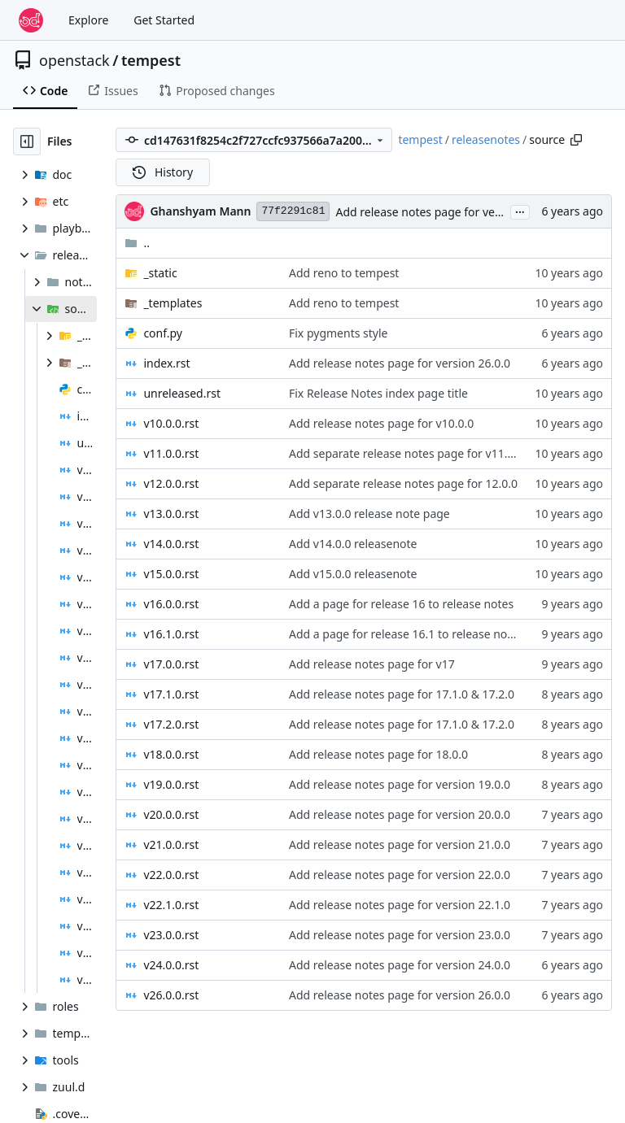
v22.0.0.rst (171, 874)
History (163, 172)
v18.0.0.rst (171, 754)
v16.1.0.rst (171, 634)
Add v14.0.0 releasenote (353, 543)
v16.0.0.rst (171, 604)
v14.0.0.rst (171, 543)
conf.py (162, 333)
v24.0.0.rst (171, 965)
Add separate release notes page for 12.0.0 (403, 483)
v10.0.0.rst (171, 423)
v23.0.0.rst (171, 934)
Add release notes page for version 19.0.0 (399, 784)
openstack (74, 60)
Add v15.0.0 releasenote (353, 573)
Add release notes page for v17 (372, 664)
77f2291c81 (293, 211)
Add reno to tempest (344, 273)
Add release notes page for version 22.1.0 (399, 904)
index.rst (166, 363)
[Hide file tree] (27, 141)
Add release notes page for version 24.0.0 (399, 965)
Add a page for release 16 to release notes (401, 604)
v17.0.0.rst (171, 664)
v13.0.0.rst (171, 513)
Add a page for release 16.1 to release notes (406, 634)
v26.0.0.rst (171, 995)
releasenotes (486, 139)
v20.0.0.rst (171, 814)
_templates (172, 303)
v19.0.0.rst (171, 784)
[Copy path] (576, 140)
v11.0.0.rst (171, 453)
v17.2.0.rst (171, 724)
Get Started (163, 20)
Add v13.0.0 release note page (369, 513)
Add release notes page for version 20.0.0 (399, 814)
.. (137, 242)
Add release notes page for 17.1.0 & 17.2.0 (401, 694)
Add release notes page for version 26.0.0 (446, 212)
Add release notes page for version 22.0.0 (399, 874)
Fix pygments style (338, 333)
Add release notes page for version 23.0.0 (399, 934)
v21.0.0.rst (171, 844)
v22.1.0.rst (171, 904)
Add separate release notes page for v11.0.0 (406, 453)
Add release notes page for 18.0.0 (378, 754)
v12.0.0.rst (171, 483)
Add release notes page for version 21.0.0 (399, 844)
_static (160, 273)
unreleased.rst (182, 393)
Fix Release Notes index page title (378, 393)
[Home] (31, 20)
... (520, 210)
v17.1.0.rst (171, 694)
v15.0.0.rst (171, 573)
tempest (151, 60)
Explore (88, 20)
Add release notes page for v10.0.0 (381, 423)
